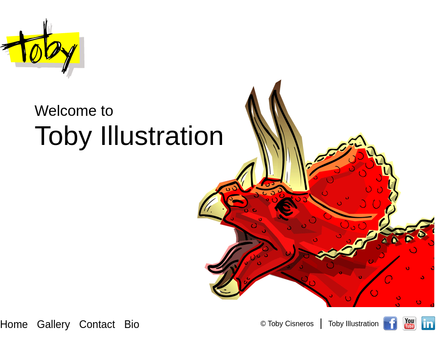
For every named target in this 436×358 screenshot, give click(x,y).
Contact (97, 324)
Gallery (53, 324)
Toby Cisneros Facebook (390, 322)
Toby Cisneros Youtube (409, 322)
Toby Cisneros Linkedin (428, 322)
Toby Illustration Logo (42, 49)
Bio (131, 324)
